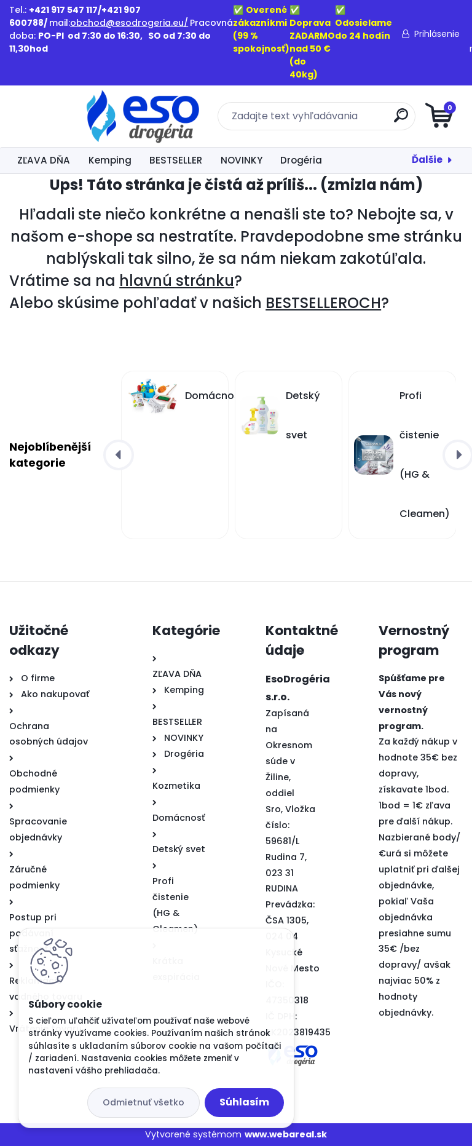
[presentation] (118, 455)
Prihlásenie (437, 34)
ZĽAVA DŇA (43, 160)
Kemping (110, 160)
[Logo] (84, 116)
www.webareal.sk (286, 1134)
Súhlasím (244, 1102)
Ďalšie (427, 159)
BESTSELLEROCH (323, 303)
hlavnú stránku (176, 281)
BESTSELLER (175, 160)
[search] (384, 120)
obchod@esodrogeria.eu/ (129, 23)
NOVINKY (241, 160)
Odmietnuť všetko (143, 1102)
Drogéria (301, 160)
